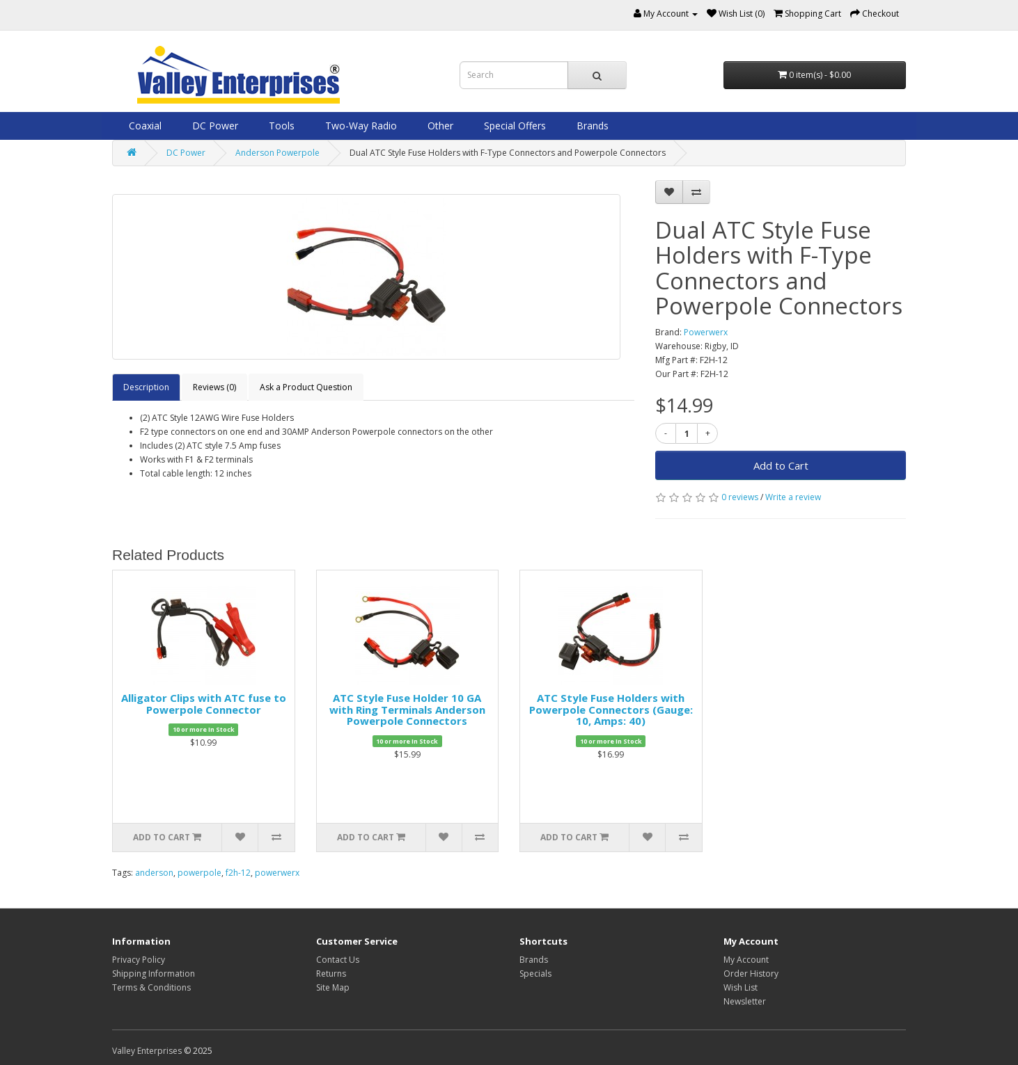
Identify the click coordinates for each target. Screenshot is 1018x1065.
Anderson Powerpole (277, 153)
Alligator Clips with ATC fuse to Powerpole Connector (203, 703)
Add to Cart (780, 465)
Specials (535, 973)
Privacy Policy (138, 960)
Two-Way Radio (359, 125)
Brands (591, 125)
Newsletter (744, 1001)
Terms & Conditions (151, 987)
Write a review (793, 497)
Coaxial (144, 125)
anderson (154, 873)
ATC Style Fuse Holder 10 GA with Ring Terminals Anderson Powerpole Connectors (407, 709)
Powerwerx (706, 332)
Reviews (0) (214, 387)
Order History (750, 973)
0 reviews (739, 497)
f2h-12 (238, 873)
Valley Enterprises (147, 1051)
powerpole (199, 873)
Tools (280, 125)
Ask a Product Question (306, 387)
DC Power (213, 125)
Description (146, 387)
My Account (746, 960)
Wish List (740, 987)
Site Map (333, 987)
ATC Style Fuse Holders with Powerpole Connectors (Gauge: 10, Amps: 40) (611, 709)
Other (439, 125)
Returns (331, 973)
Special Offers (513, 125)
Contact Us (337, 960)
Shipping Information (153, 973)
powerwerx (277, 873)
